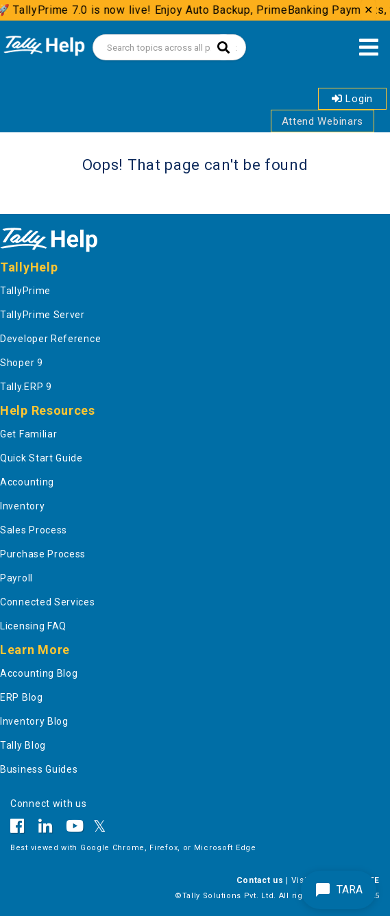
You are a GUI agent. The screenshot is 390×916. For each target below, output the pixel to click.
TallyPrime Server (42, 314)
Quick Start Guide (41, 458)
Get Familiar (28, 434)
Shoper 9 (21, 362)
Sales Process (33, 530)
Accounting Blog (39, 673)
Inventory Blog (34, 721)
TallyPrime (25, 290)
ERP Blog (21, 697)
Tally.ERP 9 (26, 386)
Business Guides (39, 769)
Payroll (16, 577)
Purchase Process (43, 554)
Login (352, 99)
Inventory (22, 506)
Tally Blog (23, 745)
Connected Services (47, 601)
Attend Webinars (323, 121)
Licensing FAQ (33, 625)
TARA (339, 890)
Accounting (27, 482)
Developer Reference (50, 338)
